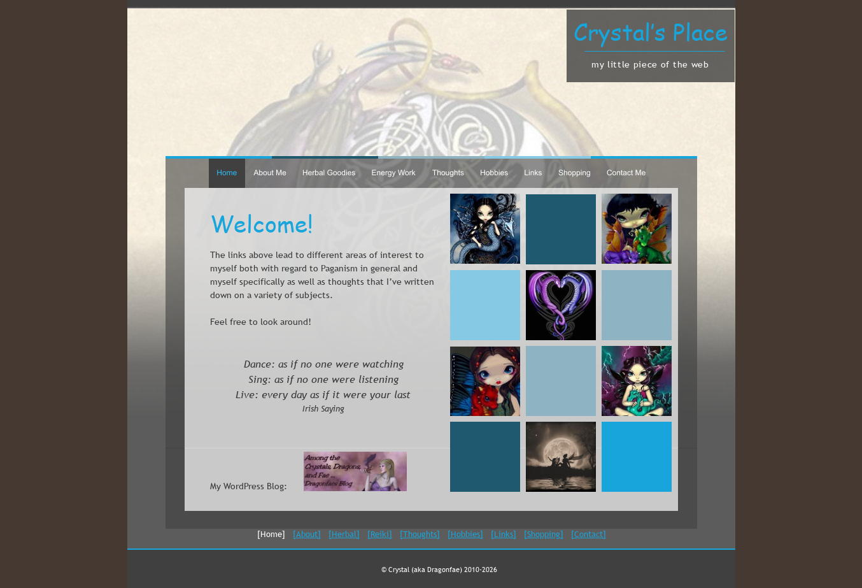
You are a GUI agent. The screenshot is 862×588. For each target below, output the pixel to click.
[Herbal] (344, 534)
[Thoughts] (420, 534)
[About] (307, 534)
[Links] (503, 534)
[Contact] (588, 534)
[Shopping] (543, 534)
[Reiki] (379, 534)
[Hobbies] (465, 534)
